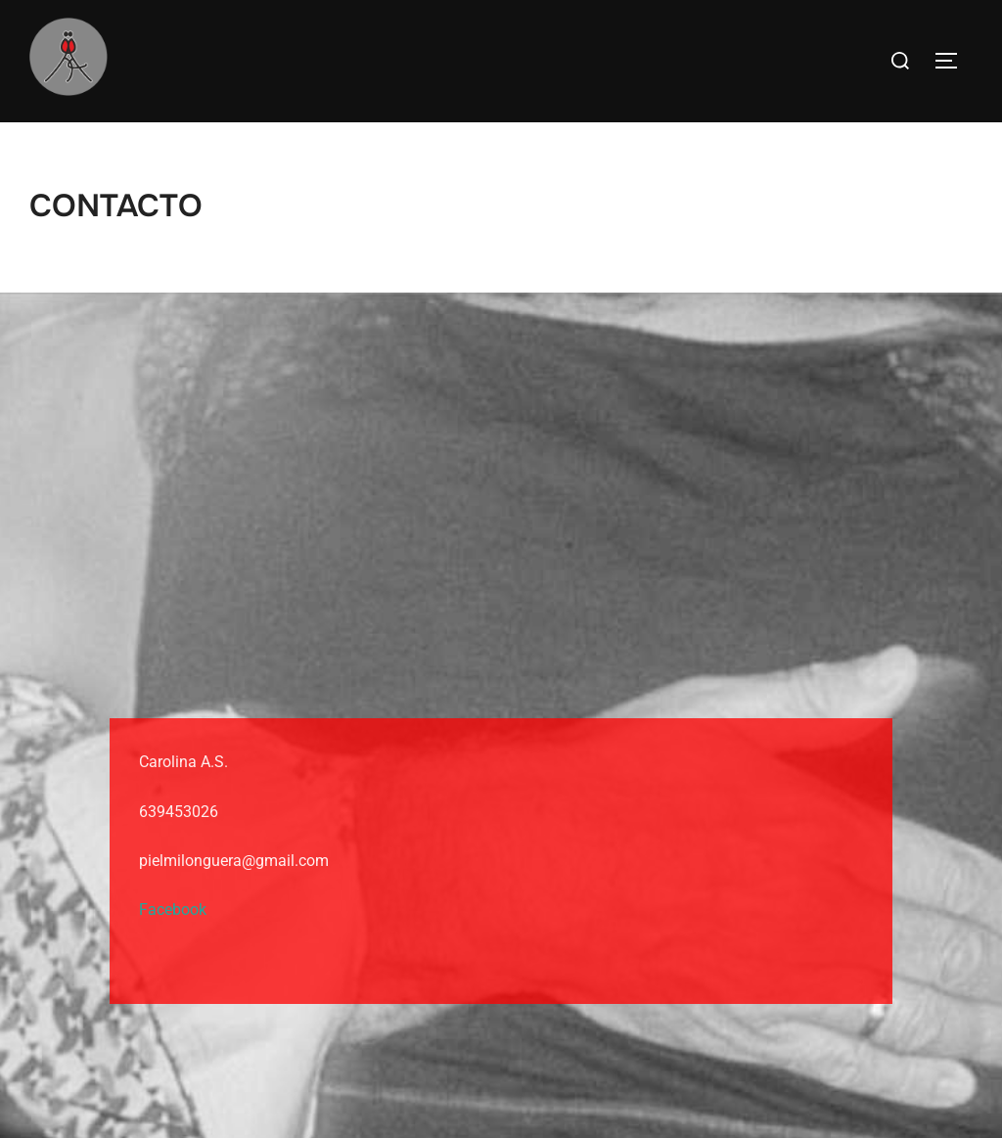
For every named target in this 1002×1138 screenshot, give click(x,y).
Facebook (172, 909)
